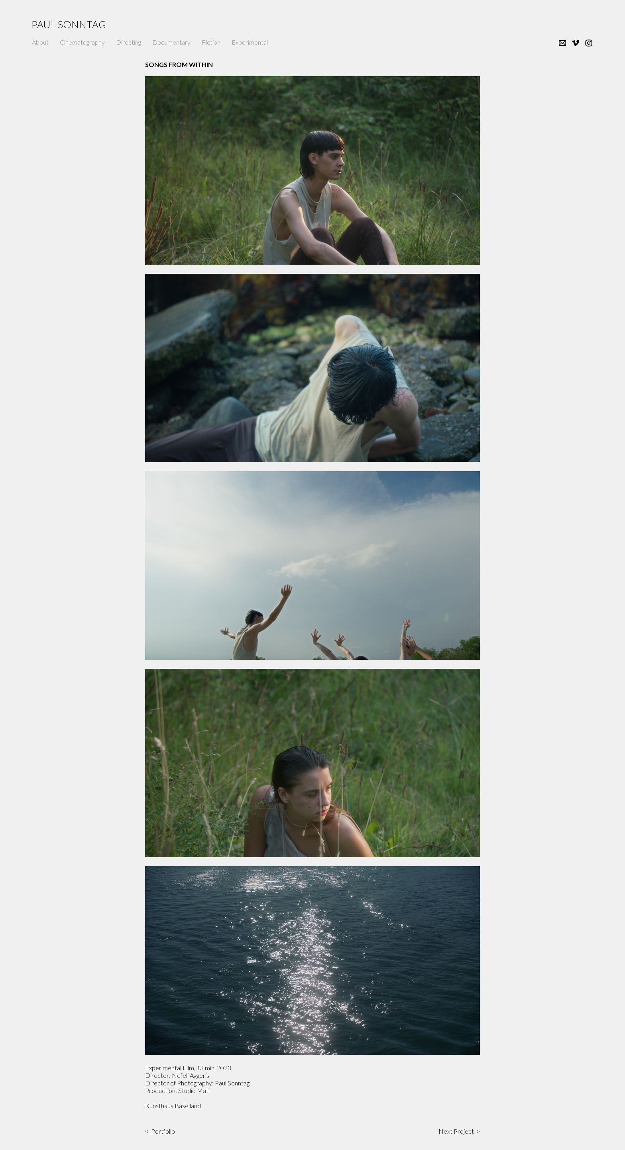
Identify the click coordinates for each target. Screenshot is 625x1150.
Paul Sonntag (68, 24)
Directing (128, 42)
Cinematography (82, 42)
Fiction (211, 42)
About (40, 42)
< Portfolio (160, 1131)
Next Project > (459, 1131)
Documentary (171, 42)
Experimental (250, 42)
